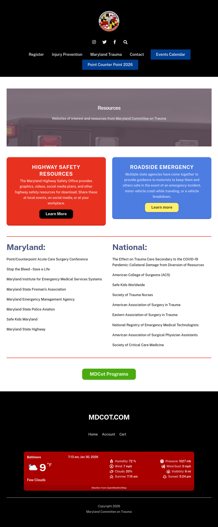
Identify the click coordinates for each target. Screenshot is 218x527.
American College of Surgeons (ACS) (141, 275)
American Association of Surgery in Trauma (146, 305)
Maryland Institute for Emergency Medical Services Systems (54, 279)
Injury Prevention (67, 54)
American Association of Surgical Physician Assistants (155, 335)
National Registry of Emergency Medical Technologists (155, 325)
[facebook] (114, 42)
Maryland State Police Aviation (31, 309)
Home (93, 434)
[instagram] (94, 42)
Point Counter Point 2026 (110, 64)
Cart (122, 434)
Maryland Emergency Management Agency (41, 299)
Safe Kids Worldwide (128, 285)
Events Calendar (170, 54)
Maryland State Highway (26, 329)
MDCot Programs (109, 374)
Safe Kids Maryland (22, 319)
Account (108, 434)
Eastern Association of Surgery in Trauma (144, 315)
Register (36, 54)
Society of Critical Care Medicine (138, 345)
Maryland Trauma (106, 54)
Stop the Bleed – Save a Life (28, 269)
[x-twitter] (104, 42)
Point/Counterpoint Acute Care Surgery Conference (47, 259)
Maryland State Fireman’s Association (36, 289)
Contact (137, 54)
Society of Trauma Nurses (132, 295)
